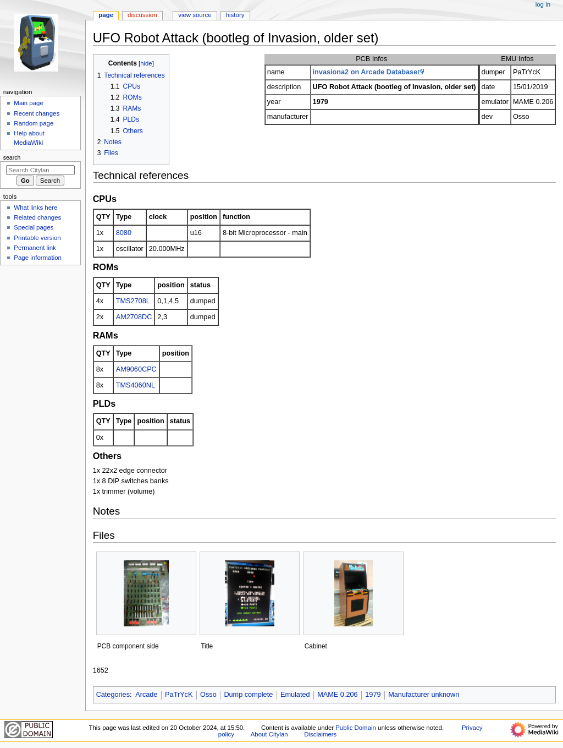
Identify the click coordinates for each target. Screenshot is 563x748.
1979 (372, 694)
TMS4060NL (135, 385)
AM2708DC (134, 317)
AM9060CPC (136, 369)
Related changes (37, 217)
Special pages (33, 227)
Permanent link (35, 247)
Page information (38, 257)
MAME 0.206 (337, 694)
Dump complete (248, 694)
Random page (33, 123)
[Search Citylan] (40, 170)
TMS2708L (133, 301)
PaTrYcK (178, 694)
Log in (543, 4)
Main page (28, 103)
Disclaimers (320, 734)
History (235, 15)
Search (12, 157)
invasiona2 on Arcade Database (365, 72)
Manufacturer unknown (423, 694)
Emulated (295, 694)
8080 (123, 233)
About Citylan (269, 734)
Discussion (142, 15)
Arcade (146, 694)
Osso (208, 694)
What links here (35, 207)
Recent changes (36, 113)
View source (194, 15)
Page (105, 15)
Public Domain (355, 727)
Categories (113, 694)
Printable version (37, 237)
